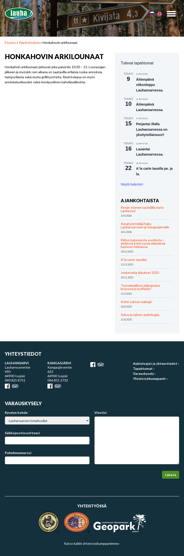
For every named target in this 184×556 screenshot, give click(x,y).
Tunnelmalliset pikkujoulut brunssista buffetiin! (140, 287)
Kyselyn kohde (17, 412)
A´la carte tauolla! (134, 260)
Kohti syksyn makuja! (136, 302)
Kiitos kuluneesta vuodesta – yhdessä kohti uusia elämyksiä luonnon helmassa (143, 243)
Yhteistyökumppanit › (150, 378)
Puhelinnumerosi (18, 453)
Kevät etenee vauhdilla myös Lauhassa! (142, 209)
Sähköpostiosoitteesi (23, 433)
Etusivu (10, 42)
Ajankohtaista (29, 42)
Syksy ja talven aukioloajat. (140, 315)
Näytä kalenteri (132, 184)
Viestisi (101, 412)
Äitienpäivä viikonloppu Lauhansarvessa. (149, 85)
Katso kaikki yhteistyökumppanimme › (92, 543)
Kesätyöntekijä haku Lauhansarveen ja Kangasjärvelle (145, 225)
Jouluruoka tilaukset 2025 (140, 272)
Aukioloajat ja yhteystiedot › (156, 363)
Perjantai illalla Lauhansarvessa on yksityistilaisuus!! (151, 129)
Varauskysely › (144, 373)
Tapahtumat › (144, 368)
